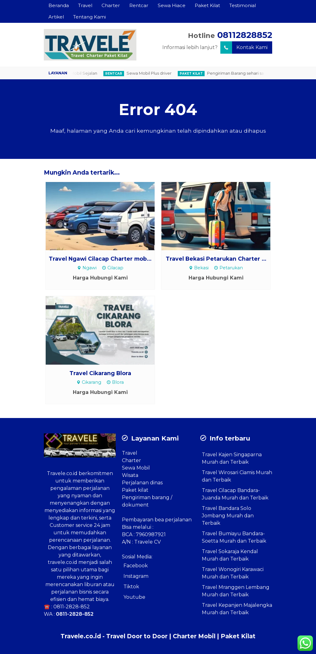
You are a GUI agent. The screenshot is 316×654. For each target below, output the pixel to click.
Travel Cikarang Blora (100, 373)
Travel (85, 5)
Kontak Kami (244, 47)
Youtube (134, 597)
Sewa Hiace (171, 5)
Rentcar (138, 5)
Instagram (135, 576)
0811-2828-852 (71, 607)
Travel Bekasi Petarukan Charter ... (216, 258)
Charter (111, 5)
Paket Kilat (207, 5)
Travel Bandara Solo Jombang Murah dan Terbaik (228, 515)
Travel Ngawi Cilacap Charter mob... (100, 258)
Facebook (135, 566)
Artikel (56, 17)
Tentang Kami (89, 17)
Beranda (58, 5)
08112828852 (244, 35)
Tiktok (131, 587)
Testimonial (242, 5)
